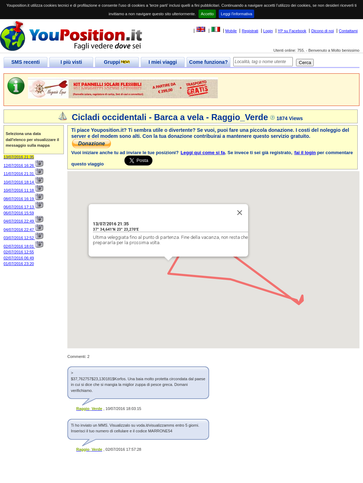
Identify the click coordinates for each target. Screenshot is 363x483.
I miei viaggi (163, 62)
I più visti (71, 62)
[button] (298, 297)
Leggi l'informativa (236, 14)
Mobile (231, 31)
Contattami (348, 31)
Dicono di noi (322, 31)
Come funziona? (208, 62)
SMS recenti (25, 62)
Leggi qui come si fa (203, 152)
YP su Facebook (292, 31)
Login (268, 31)
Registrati (250, 31)
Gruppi (117, 62)
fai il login (305, 152)
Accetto (207, 14)
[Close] (239, 212)
